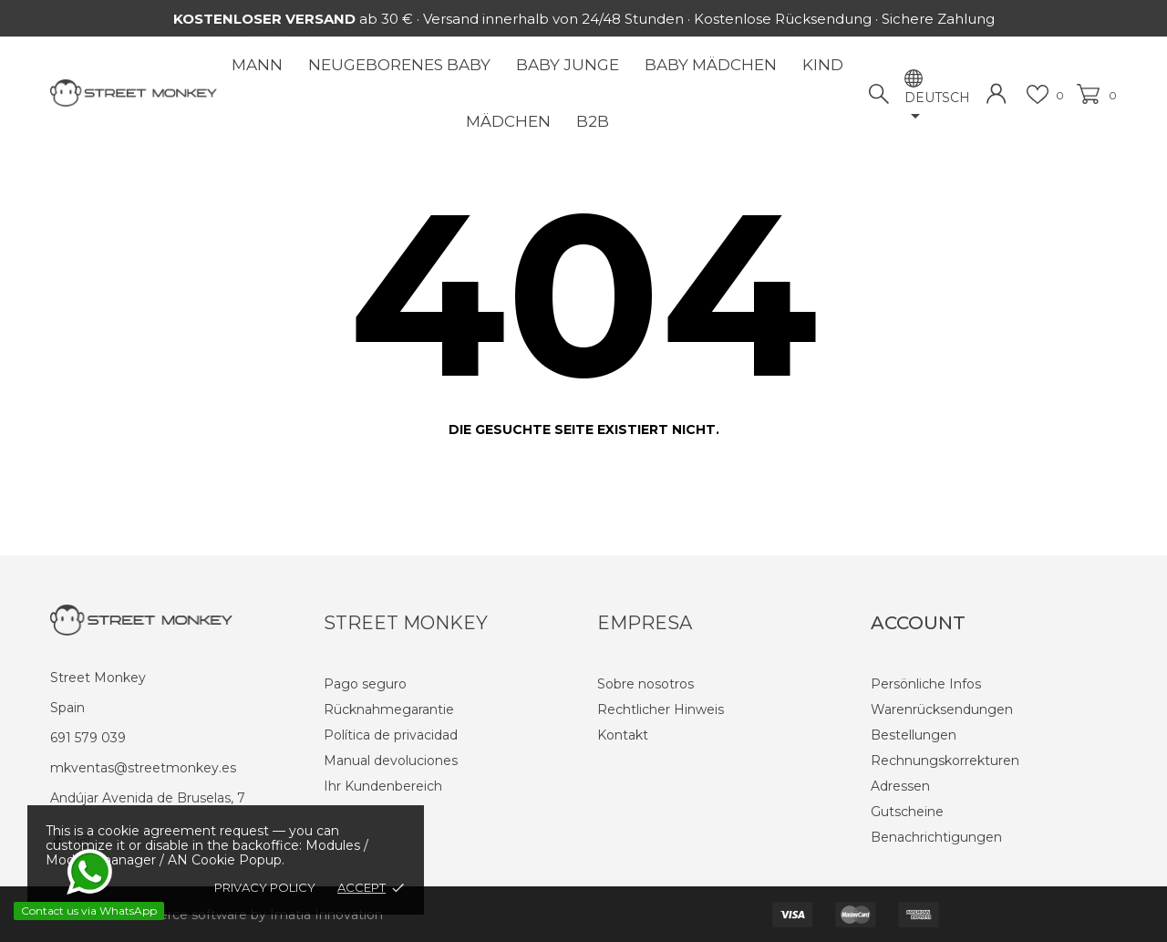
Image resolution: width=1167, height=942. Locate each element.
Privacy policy (264, 887)
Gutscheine (907, 811)
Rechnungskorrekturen (945, 760)
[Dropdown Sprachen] (937, 108)
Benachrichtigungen (936, 837)
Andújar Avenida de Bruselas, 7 (147, 798)
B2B (592, 121)
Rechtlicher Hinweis (660, 709)
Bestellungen (913, 735)
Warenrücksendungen (942, 709)
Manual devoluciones (391, 760)
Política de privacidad (391, 735)
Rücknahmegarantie (389, 709)
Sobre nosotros (645, 684)
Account (918, 623)
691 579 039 (88, 738)
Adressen (900, 786)
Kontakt (622, 735)
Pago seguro (365, 684)
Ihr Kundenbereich (383, 786)
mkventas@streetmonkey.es (143, 768)
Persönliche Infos (926, 684)
